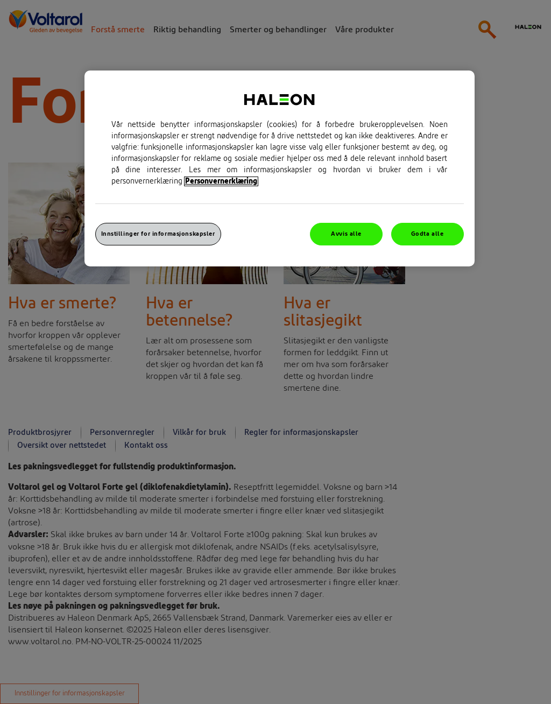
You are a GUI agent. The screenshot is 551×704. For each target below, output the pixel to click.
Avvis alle (346, 234)
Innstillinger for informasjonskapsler (158, 234)
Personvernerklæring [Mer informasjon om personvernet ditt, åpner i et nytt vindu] (221, 181)
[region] (279, 168)
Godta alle (427, 234)
